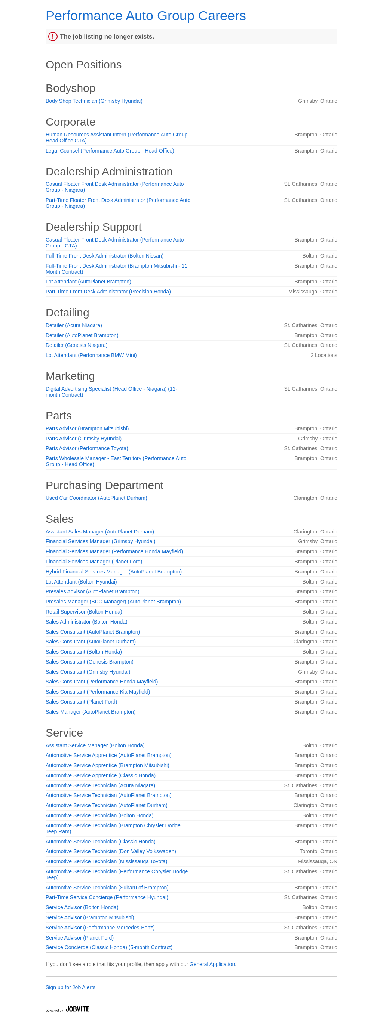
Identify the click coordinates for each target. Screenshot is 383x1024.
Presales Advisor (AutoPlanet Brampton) (93, 591)
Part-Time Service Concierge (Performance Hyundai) (107, 897)
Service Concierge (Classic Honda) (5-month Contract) (109, 947)
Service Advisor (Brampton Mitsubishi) (90, 917)
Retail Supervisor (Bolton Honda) (84, 612)
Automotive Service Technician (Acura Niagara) (100, 785)
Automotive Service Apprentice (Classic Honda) (101, 775)
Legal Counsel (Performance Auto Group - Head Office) (110, 151)
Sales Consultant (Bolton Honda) (84, 652)
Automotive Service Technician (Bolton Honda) (99, 815)
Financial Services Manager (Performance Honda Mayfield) (114, 551)
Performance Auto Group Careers (146, 15)
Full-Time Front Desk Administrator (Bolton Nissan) (104, 256)
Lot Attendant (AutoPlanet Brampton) (88, 282)
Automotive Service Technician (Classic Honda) (101, 842)
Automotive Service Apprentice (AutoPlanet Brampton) (109, 755)
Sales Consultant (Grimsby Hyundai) (88, 672)
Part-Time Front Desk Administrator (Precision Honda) (108, 292)
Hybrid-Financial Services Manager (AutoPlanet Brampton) (114, 572)
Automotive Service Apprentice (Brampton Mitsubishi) (107, 765)
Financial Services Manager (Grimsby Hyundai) (100, 541)
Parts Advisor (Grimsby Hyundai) (84, 439)
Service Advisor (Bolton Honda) (82, 907)
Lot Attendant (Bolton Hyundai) (81, 582)
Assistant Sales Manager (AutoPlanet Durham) (100, 532)
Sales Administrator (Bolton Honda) (87, 622)
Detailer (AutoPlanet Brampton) (82, 335)
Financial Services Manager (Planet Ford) (94, 562)
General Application (212, 964)
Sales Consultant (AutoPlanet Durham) (91, 642)
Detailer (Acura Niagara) (74, 325)
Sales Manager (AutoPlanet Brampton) (90, 712)
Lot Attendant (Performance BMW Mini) (91, 355)
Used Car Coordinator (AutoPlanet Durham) (96, 498)
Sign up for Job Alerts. (71, 987)
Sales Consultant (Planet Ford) (81, 702)
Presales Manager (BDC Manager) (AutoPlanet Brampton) (113, 602)
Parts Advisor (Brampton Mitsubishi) (87, 428)
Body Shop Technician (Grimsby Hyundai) (94, 101)
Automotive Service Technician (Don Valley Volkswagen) (111, 851)
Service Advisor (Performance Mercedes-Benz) (100, 928)
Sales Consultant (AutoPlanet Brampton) (93, 632)
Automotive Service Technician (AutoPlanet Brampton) (109, 795)
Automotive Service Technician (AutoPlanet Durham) (107, 805)
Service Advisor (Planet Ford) (80, 938)
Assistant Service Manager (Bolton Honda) (95, 745)
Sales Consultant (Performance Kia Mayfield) (98, 692)
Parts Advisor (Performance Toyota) (87, 448)
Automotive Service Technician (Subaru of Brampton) (107, 888)
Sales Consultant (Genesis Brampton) (90, 662)
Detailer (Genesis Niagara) (77, 345)
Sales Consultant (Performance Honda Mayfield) (102, 682)
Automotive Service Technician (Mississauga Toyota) (107, 861)
